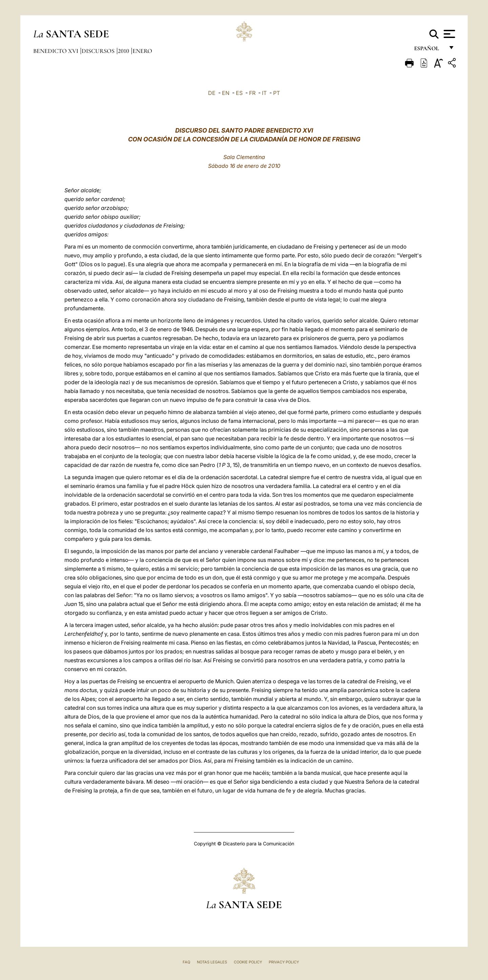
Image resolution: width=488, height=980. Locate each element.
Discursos (99, 51)
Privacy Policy (284, 962)
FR (252, 93)
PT (276, 93)
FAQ (186, 962)
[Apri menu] (448, 34)
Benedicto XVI (56, 51)
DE (212, 93)
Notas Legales (212, 962)
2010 (124, 51)
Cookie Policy (248, 962)
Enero (142, 51)
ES (239, 93)
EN (225, 93)
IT (264, 93)
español (429, 50)
